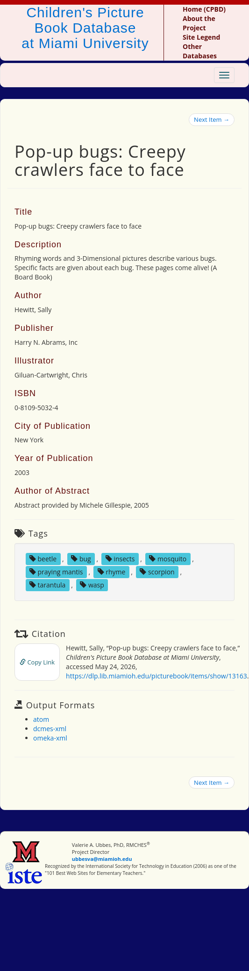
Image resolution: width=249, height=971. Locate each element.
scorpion (157, 571)
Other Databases (200, 51)
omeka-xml (50, 737)
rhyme (112, 571)
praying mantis (56, 571)
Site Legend (201, 37)
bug (81, 558)
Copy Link (37, 662)
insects (120, 558)
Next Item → (211, 119)
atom (41, 719)
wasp (92, 584)
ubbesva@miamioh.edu (102, 858)
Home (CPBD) (204, 9)
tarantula (47, 584)
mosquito (167, 558)
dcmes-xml (49, 728)
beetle (43, 558)
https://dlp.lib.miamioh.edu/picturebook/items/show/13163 (156, 675)
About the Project (199, 23)
